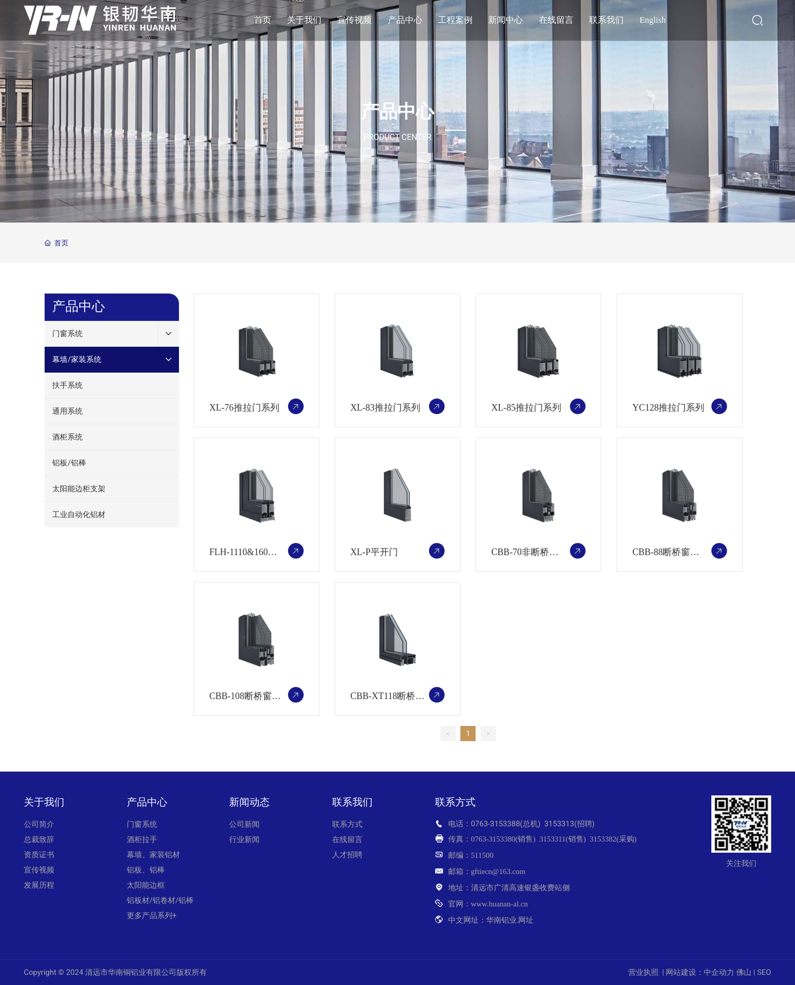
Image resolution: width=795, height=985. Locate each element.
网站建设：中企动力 (700, 972)
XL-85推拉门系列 (526, 408)
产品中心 (397, 111)
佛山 (743, 972)
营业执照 (643, 972)
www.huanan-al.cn (499, 904)
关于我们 (44, 802)
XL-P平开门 (374, 552)
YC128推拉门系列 (668, 408)
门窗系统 (142, 824)
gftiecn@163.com (498, 871)
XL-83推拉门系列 (385, 408)
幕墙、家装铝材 (153, 854)
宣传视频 (39, 869)
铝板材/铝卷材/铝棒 (161, 900)
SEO (764, 972)
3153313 (559, 823)
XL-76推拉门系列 (244, 408)
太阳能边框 (146, 885)
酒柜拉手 (142, 839)
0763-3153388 (495, 823)
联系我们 (352, 802)
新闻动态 (249, 802)
